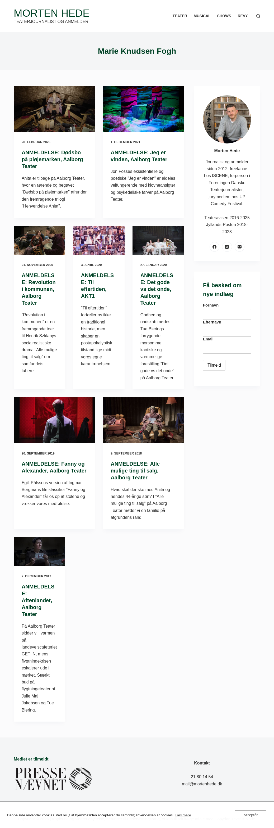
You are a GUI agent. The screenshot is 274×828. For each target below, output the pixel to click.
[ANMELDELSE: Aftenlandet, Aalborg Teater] (39, 551)
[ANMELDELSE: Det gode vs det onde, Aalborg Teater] (158, 240)
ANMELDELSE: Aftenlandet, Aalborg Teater (38, 600)
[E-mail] (240, 247)
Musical (202, 16)
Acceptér (251, 814)
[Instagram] (227, 247)
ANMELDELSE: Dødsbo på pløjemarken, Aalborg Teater (52, 159)
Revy (243, 16)
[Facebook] (215, 247)
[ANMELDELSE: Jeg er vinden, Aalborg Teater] (143, 109)
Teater (180, 16)
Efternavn (212, 322)
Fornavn (211, 305)
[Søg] (258, 16)
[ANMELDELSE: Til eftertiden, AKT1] (99, 240)
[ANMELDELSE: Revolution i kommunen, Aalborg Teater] (39, 240)
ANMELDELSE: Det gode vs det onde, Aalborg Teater (156, 289)
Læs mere (183, 815)
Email (208, 339)
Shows (224, 16)
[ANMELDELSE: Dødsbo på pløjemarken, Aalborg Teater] (54, 109)
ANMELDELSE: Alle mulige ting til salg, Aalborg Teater (135, 470)
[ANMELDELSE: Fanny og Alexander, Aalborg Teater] (54, 420)
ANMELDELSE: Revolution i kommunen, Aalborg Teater (39, 289)
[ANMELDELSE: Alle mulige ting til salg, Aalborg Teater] (143, 420)
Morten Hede (51, 13)
